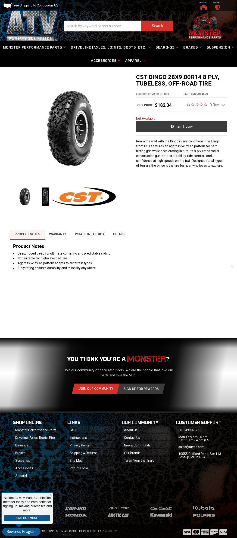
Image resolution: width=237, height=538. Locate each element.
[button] (118, 26)
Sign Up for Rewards (141, 397)
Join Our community (96, 396)
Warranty (57, 242)
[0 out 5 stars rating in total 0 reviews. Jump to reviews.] (206, 105)
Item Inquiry (184, 127)
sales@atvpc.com (192, 455)
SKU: (187, 95)
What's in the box (90, 242)
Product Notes (27, 242)
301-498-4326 (189, 438)
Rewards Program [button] (21, 531)
